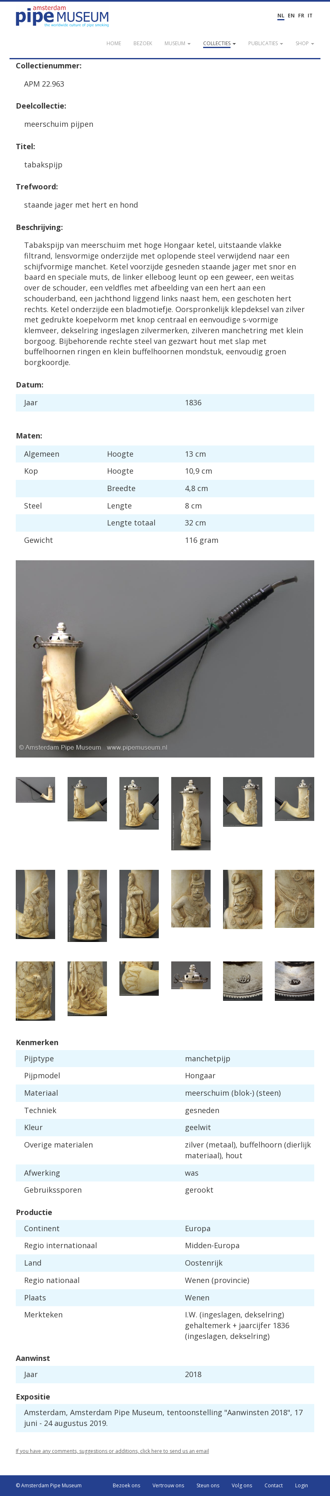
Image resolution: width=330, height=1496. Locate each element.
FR (301, 15)
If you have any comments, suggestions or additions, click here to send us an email (112, 1451)
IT (310, 15)
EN (291, 15)
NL (280, 15)
